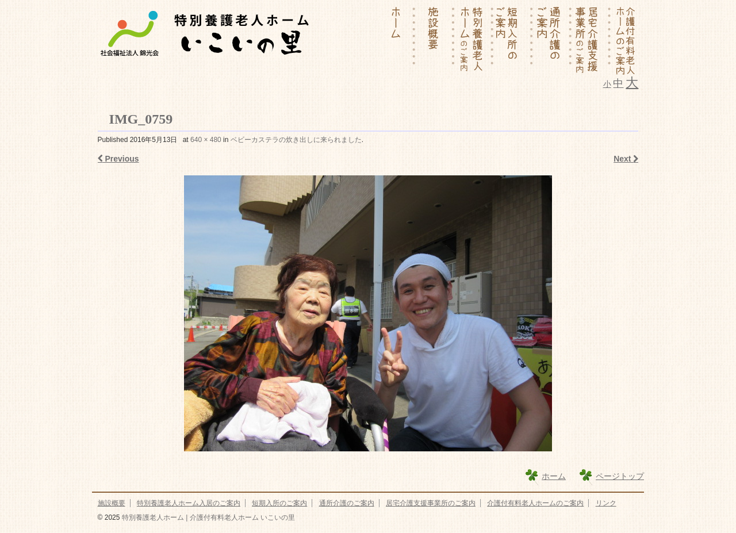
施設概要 (111, 503)
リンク (606, 503)
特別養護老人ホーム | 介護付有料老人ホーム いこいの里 (207, 517)
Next (626, 158)
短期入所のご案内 (279, 503)
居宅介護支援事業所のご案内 (431, 503)
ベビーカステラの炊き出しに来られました (296, 140)
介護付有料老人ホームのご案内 (535, 503)
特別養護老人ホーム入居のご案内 (188, 503)
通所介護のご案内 (346, 503)
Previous (118, 158)
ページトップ (620, 476)
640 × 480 (205, 140)
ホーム (554, 476)
